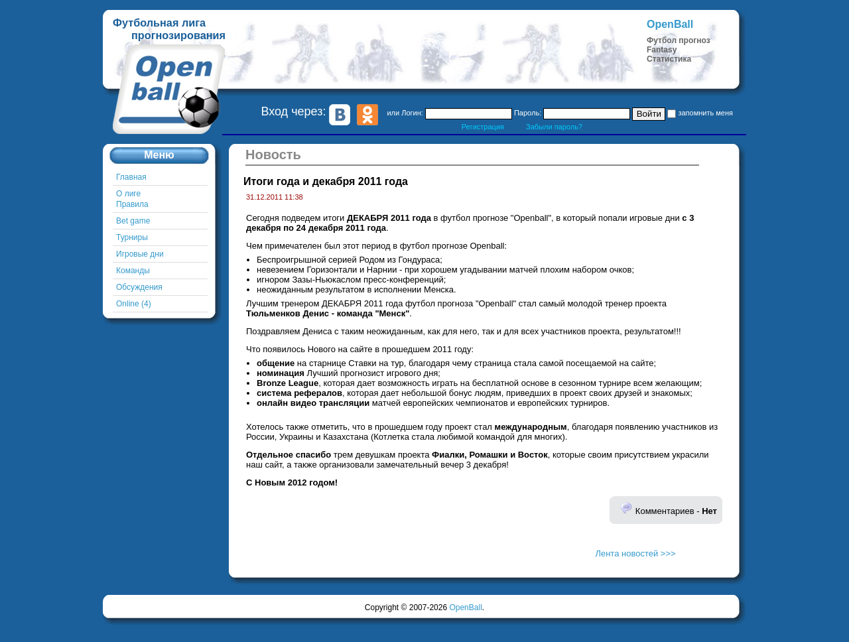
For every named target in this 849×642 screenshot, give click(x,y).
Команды (133, 270)
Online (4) (133, 303)
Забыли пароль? (554, 127)
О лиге (128, 193)
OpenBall (465, 607)
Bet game (133, 220)
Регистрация (483, 127)
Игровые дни (140, 254)
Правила (132, 204)
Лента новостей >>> (635, 553)
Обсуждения (139, 287)
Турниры (132, 237)
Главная (131, 177)
